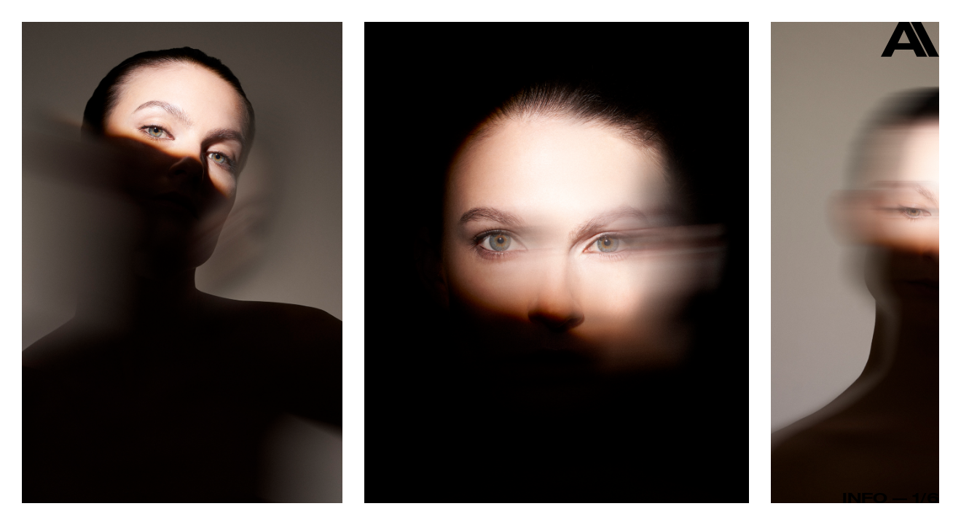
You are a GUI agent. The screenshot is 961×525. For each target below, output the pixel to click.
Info (864, 497)
